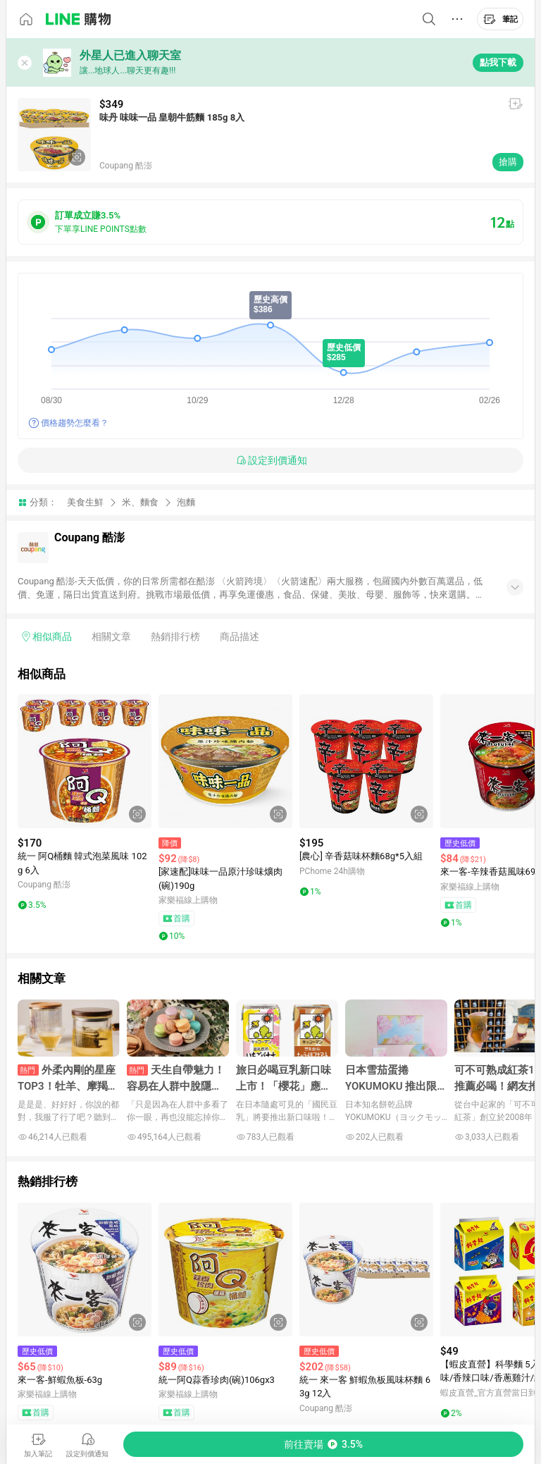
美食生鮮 (85, 502)
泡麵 (186, 502)
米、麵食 (140, 502)
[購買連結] (323, 1444)
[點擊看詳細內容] (84, 761)
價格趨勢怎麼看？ (74, 423)
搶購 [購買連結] (508, 161)
